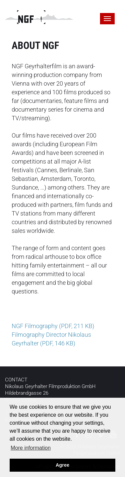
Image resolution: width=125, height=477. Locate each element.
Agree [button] (62, 465)
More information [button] (31, 448)
